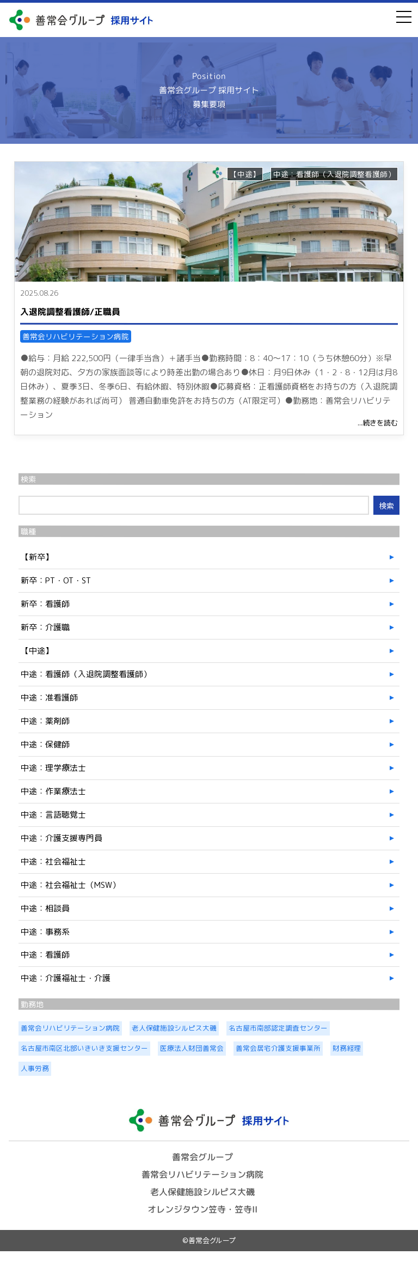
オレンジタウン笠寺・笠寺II (202, 1209)
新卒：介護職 (45, 627)
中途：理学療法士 (53, 767)
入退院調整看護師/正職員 (70, 311)
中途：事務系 (45, 931)
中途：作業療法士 (53, 791)
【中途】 (245, 174)
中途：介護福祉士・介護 (65, 978)
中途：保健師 (45, 744)
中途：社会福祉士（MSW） (70, 885)
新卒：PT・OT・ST (56, 580)
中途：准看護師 (49, 697)
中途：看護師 (45, 954)
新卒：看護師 (45, 604)
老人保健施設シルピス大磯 (202, 1192)
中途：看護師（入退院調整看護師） (334, 174)
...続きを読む (378, 423)
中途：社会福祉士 (53, 861)
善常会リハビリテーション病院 (75, 336)
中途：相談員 (45, 908)
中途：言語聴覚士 (53, 814)
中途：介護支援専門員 (61, 838)
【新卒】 (37, 557)
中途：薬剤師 (45, 721)
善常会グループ (202, 1157)
